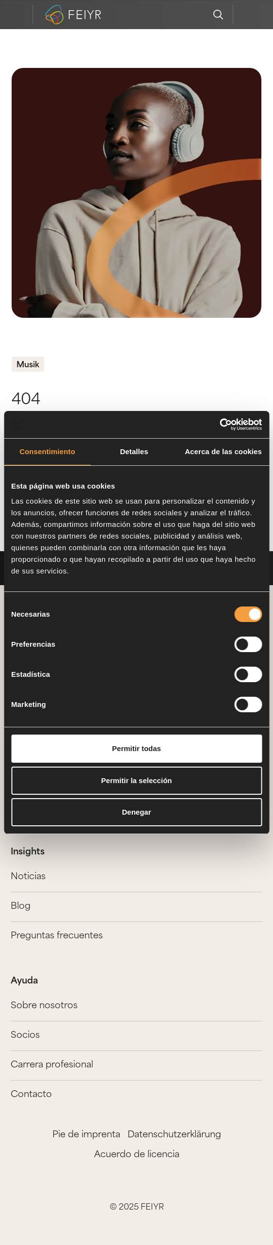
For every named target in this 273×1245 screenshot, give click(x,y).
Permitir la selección (136, 780)
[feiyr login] (247, 14)
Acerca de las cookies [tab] (223, 451)
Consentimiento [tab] (47, 451)
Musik (27, 365)
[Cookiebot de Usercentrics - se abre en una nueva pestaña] (219, 424)
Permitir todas (136, 748)
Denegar (136, 812)
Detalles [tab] (134, 451)
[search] (218, 14)
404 (26, 400)
